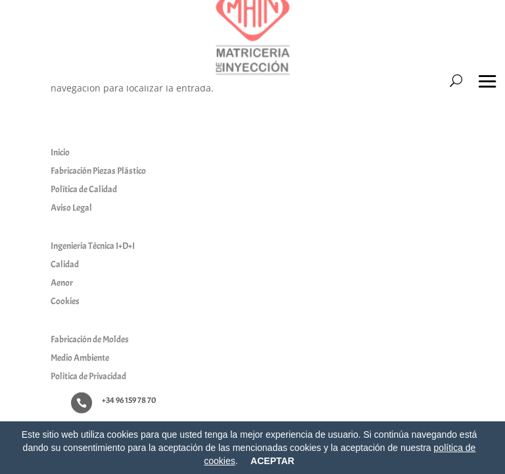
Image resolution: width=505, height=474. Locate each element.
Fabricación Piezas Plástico (98, 170)
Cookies (65, 301)
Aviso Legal (71, 207)
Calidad (65, 264)
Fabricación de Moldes (90, 339)
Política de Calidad (84, 189)
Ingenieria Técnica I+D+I (93, 245)
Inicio (60, 152)
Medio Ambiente (80, 357)
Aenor (62, 282)
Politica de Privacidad (88, 376)
